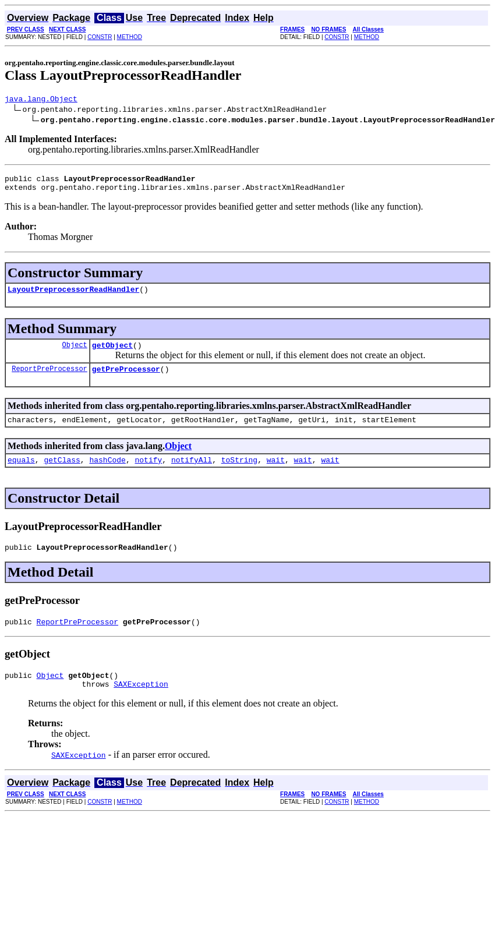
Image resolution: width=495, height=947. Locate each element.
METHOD (129, 37)
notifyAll (191, 473)
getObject (112, 353)
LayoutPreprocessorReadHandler (73, 296)
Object (74, 353)
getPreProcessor (126, 379)
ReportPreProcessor (49, 379)
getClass (62, 473)
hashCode (107, 473)
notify (148, 473)
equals (21, 473)
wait (276, 473)
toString (239, 473)
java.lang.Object (41, 100)
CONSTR (99, 37)
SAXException (141, 704)
